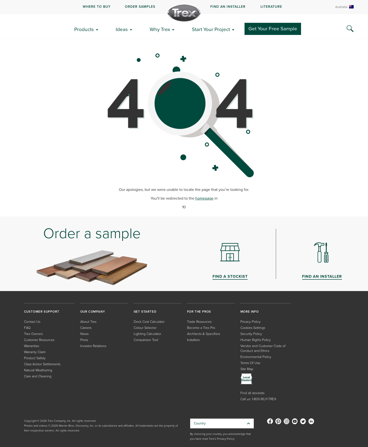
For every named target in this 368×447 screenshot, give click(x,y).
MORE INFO (249, 311)
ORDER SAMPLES (140, 6)
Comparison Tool (146, 339)
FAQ (27, 327)
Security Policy (251, 333)
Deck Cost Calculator (149, 321)
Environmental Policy (255, 356)
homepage (204, 198)
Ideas (122, 29)
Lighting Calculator (147, 333)
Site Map (246, 369)
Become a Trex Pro (201, 327)
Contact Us (32, 321)
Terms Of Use (250, 363)
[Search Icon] (350, 29)
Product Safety (35, 358)
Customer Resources (39, 339)
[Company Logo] (184, 13)
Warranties (31, 346)
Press (84, 339)
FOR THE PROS (199, 311)
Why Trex (160, 29)
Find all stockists (252, 393)
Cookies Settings (252, 327)
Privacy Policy (250, 321)
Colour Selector (145, 327)
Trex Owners (33, 333)
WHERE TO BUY (97, 6)
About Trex (88, 321)
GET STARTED (145, 311)
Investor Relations (93, 346)
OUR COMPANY (92, 311)
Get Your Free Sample (272, 28)
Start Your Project (211, 29)
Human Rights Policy (255, 339)
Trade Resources (199, 321)
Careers (85, 327)
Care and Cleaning (37, 376)
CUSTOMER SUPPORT (41, 311)
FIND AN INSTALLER (227, 6)
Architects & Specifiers (203, 333)
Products (84, 29)
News (84, 333)
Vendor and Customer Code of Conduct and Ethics (263, 348)
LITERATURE (271, 6)
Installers (193, 339)
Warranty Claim (35, 352)
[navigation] (184, 7)
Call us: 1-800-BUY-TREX (258, 399)
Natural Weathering (38, 370)
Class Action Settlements (42, 364)
